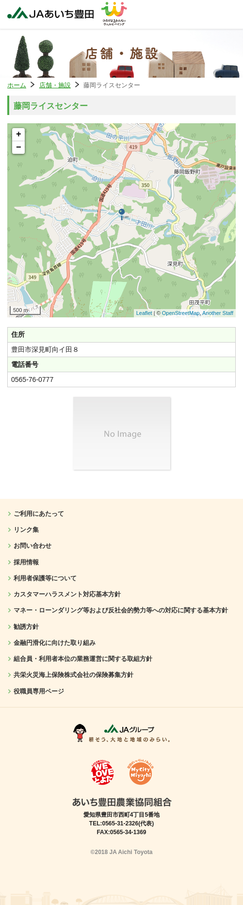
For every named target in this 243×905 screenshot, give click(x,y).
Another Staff (217, 313)
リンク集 (26, 529)
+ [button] (18, 134)
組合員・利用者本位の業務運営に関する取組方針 (83, 658)
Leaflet (144, 313)
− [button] (18, 147)
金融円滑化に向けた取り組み (55, 642)
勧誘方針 (26, 626)
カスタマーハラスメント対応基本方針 (67, 594)
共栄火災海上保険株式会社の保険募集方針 (73, 674)
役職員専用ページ (39, 691)
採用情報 (26, 562)
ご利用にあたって (39, 513)
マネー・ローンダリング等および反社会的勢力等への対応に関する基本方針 (121, 610)
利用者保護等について (45, 578)
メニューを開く (226, 14)
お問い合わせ (32, 545)
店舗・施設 (55, 85)
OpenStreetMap (181, 313)
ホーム (16, 85)
